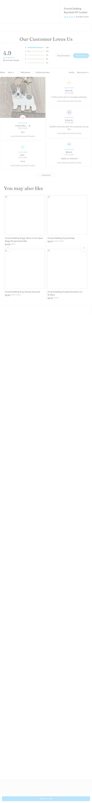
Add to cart (46, 798)
